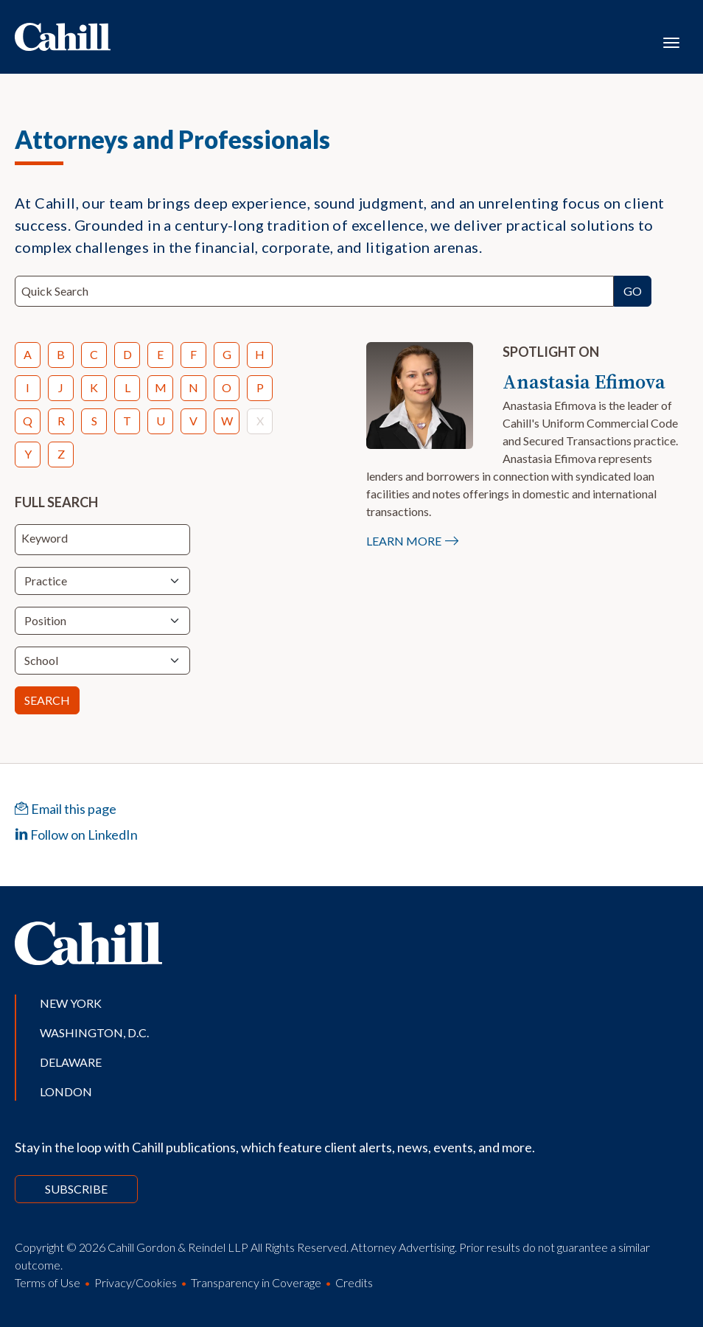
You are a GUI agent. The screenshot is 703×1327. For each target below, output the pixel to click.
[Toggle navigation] (671, 41)
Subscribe (76, 1189)
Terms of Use (47, 1282)
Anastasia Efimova (584, 382)
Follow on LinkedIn (76, 834)
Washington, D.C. (94, 1032)
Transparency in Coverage (256, 1282)
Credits (354, 1282)
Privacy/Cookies (135, 1282)
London (66, 1091)
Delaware (71, 1062)
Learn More (403, 541)
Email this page (65, 809)
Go (632, 291)
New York (71, 1003)
